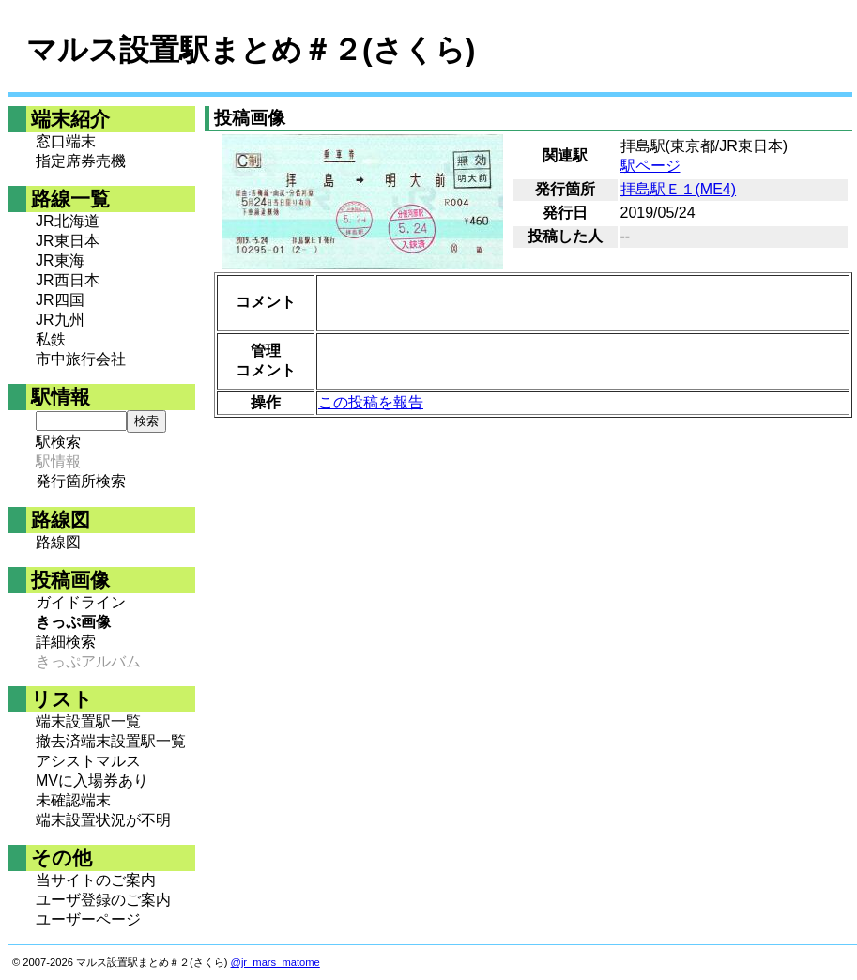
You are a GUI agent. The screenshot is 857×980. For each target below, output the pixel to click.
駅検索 (58, 442)
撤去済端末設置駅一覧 (111, 741)
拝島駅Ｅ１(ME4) (678, 189)
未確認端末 (73, 800)
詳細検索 (66, 642)
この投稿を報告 (370, 402)
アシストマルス (88, 761)
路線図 (58, 542)
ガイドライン (81, 602)
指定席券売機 (81, 161)
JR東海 (60, 260)
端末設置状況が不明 (103, 820)
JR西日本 (67, 280)
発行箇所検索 (81, 481)
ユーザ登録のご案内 (103, 900)
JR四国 (60, 300)
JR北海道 (67, 221)
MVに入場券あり (92, 781)
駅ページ (650, 166)
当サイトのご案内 (96, 880)
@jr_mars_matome (275, 962)
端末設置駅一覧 (88, 721)
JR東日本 (67, 241)
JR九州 (60, 320)
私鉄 (51, 339)
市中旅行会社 (81, 359)
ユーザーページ (88, 919)
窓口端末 (66, 141)
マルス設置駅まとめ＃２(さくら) (250, 50)
